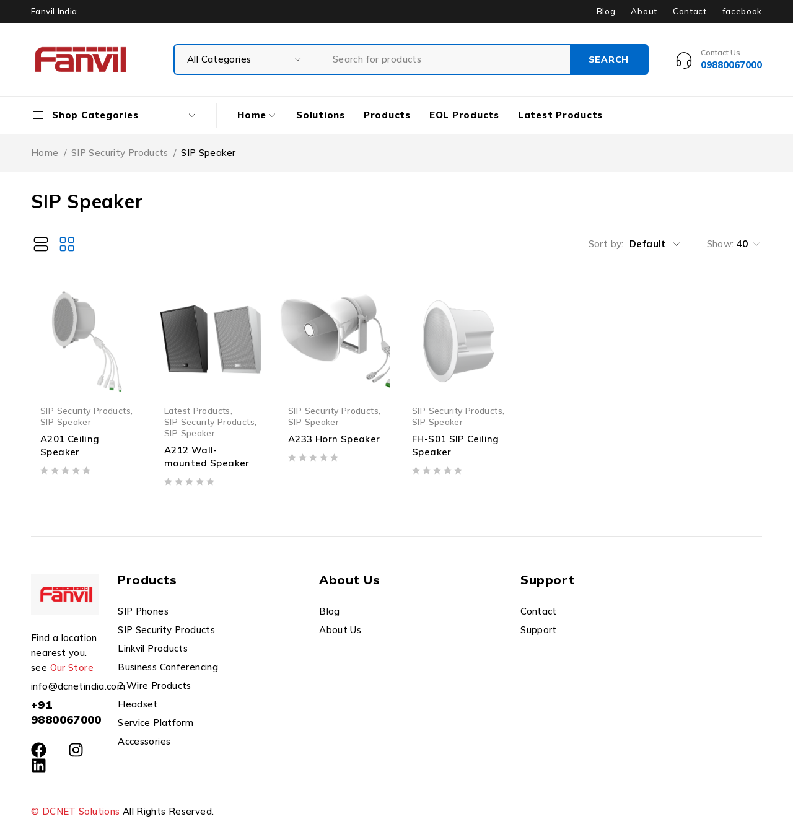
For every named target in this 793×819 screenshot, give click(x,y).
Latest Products (197, 410)
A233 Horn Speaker (334, 439)
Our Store (72, 667)
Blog (606, 11)
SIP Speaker (65, 421)
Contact (690, 11)
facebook (742, 11)
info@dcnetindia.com (78, 686)
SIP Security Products (120, 153)
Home (45, 153)
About (644, 11)
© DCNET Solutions (75, 811)
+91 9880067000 (66, 712)
